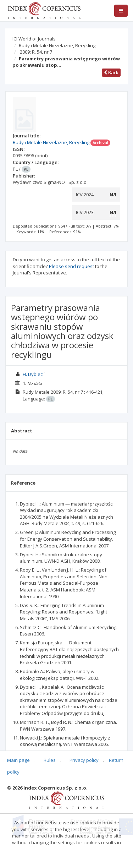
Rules (50, 760)
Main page (18, 760)
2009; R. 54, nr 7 (36, 52)
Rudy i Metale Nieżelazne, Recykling (57, 45)
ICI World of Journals (34, 39)
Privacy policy (84, 760)
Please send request (71, 266)
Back (111, 72)
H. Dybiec (33, 374)
